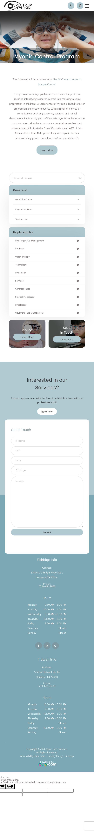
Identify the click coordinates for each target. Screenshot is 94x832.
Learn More (47, 150)
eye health (20, 273)
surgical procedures (24, 297)
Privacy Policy (55, 756)
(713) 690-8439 (46, 686)
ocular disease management (29, 313)
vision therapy (22, 257)
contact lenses (22, 289)
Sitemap (69, 756)
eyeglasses (20, 305)
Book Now (47, 411)
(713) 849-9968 (47, 586)
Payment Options (23, 209)
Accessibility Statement (32, 756)
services (19, 281)
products (19, 249)
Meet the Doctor (23, 199)
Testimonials (21, 219)
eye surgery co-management (29, 241)
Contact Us (66, 339)
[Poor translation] (10, 786)
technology (20, 265)
